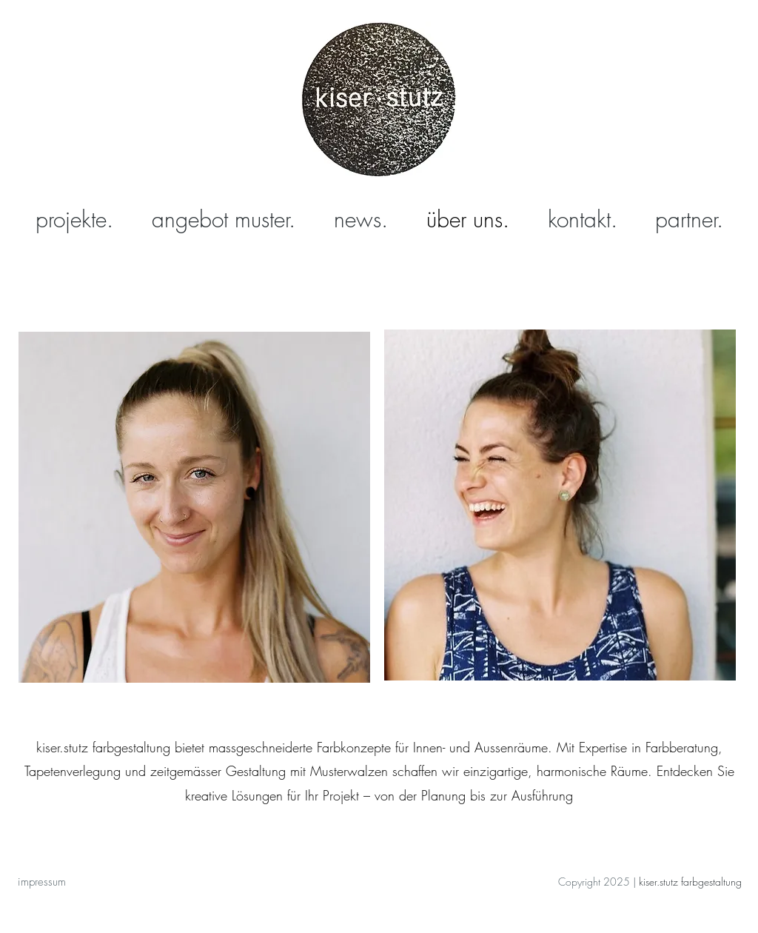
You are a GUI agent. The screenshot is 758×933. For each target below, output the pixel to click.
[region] (194, 519)
